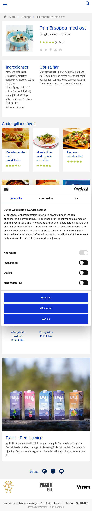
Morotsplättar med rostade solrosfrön (44, 156)
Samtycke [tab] (16, 198)
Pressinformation (38, 507)
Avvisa (46, 318)
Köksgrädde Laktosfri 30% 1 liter (18, 336)
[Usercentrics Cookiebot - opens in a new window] (74, 189)
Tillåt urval (46, 308)
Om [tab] (76, 198)
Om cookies (57, 507)
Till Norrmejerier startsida (46, 5)
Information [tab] (46, 198)
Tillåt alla (46, 297)
